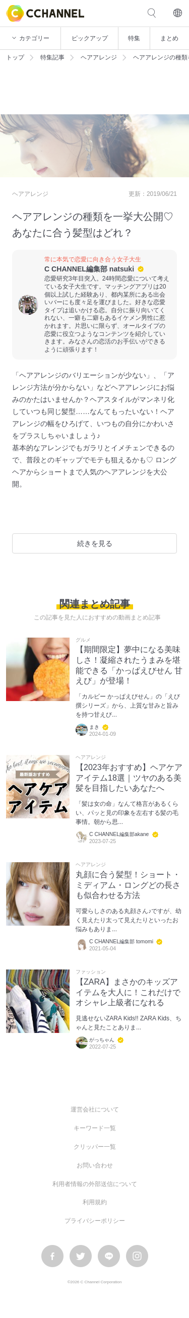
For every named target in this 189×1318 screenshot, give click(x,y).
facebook (52, 1256)
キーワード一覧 (95, 1128)
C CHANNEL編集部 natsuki (89, 269)
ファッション (91, 972)
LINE (109, 1256)
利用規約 (95, 1202)
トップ (15, 57)
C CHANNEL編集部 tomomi (121, 941)
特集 (134, 38)
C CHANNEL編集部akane (119, 834)
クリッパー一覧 (95, 1146)
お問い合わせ (95, 1165)
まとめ (169, 38)
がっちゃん (101, 1040)
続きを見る (94, 543)
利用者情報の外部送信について (94, 1184)
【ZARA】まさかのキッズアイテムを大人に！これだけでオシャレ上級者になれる (128, 992)
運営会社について (95, 1109)
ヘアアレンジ (99, 57)
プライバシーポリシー (95, 1220)
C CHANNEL (45, 13)
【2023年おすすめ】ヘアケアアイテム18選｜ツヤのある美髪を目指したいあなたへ (129, 778)
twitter (81, 1256)
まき (94, 727)
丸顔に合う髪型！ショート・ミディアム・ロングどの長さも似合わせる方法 (128, 885)
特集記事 (52, 57)
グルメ (83, 640)
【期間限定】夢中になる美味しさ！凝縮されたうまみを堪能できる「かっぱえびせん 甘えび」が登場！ (129, 665)
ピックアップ (90, 38)
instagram (137, 1256)
